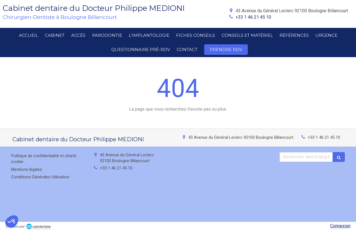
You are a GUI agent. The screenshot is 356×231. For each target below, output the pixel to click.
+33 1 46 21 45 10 (253, 17)
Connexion (340, 225)
